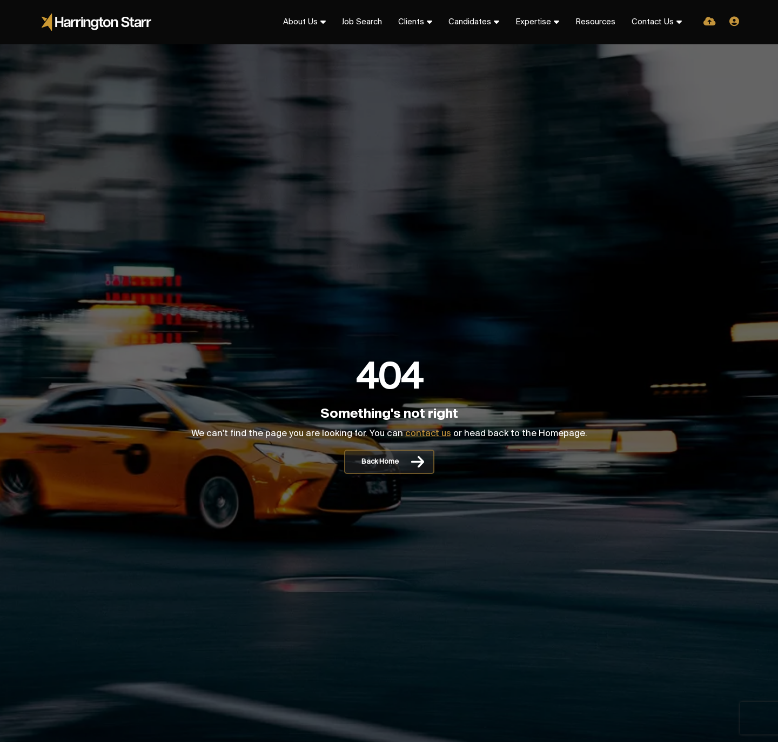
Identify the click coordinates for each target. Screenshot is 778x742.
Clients (411, 22)
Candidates (469, 22)
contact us (428, 434)
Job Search (362, 22)
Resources (595, 22)
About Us (300, 22)
